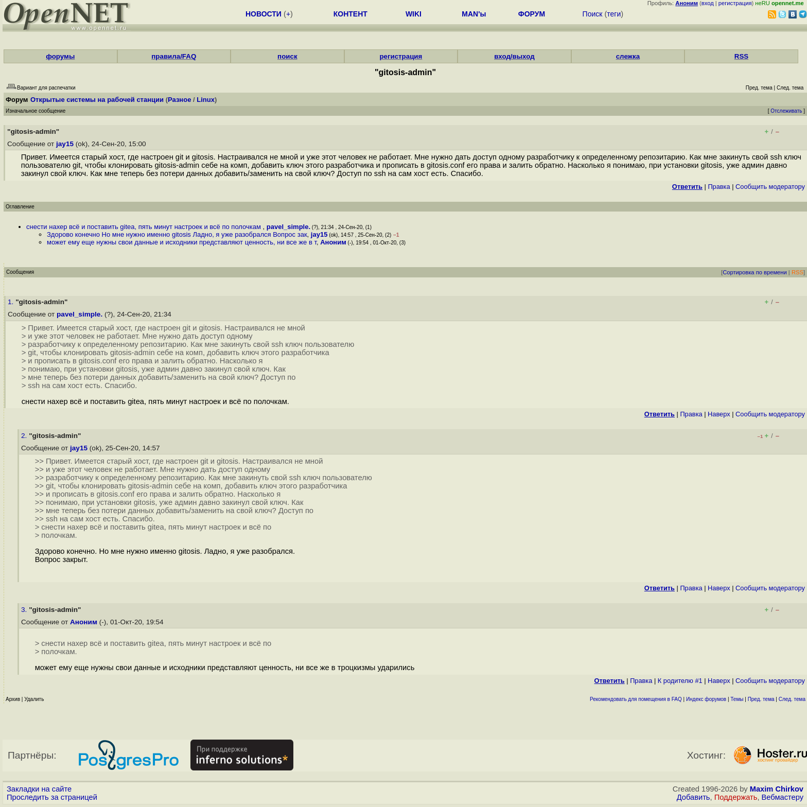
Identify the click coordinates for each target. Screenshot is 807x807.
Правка (719, 186)
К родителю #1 (680, 681)
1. (11, 302)
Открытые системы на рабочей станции (97, 99)
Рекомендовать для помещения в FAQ (636, 699)
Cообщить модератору (770, 186)
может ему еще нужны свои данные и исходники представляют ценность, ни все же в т (182, 242)
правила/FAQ (173, 56)
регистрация (735, 3)
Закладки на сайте (39, 789)
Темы (736, 699)
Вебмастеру (782, 797)
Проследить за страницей (52, 797)
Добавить (693, 797)
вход (707, 3)
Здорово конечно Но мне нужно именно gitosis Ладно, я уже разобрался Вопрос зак (177, 234)
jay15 (65, 144)
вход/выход (514, 56)
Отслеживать (786, 111)
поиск (287, 56)
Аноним (333, 242)
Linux (206, 99)
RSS (741, 56)
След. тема (792, 699)
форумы (60, 56)
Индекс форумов (706, 699)
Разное (179, 99)
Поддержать (736, 797)
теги (614, 14)
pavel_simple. (288, 227)
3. (25, 609)
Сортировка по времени (755, 272)
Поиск (593, 14)
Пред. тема (761, 699)
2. (25, 436)
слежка (628, 56)
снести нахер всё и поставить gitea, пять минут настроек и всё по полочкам (144, 227)
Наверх (719, 414)
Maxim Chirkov (776, 789)
